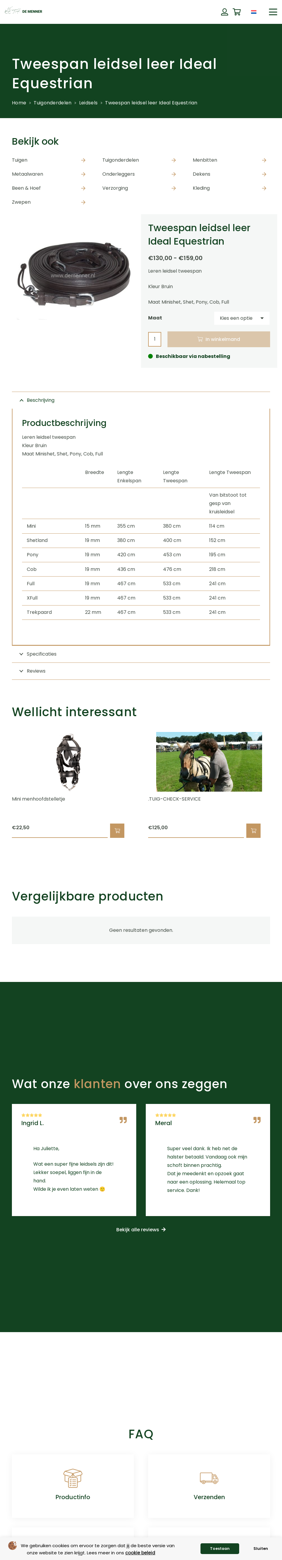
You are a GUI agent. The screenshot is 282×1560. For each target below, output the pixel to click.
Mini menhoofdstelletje (38, 799)
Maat (155, 317)
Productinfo (73, 1497)
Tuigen (19, 160)
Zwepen (21, 202)
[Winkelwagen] (237, 12)
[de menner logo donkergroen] (23, 12)
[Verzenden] (209, 1478)
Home (19, 102)
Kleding (201, 188)
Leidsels (88, 102)
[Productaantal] (155, 339)
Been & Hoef (26, 188)
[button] (273, 12)
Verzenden (209, 1497)
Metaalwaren (27, 174)
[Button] (224, 12)
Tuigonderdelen (52, 102)
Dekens (201, 174)
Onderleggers (118, 174)
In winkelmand (223, 339)
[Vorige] (1, 785)
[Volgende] (280, 785)
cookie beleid (140, 1553)
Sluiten (260, 1548)
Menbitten (205, 160)
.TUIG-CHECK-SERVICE (174, 799)
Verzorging (115, 188)
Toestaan (220, 1548)
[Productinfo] (72, 1478)
